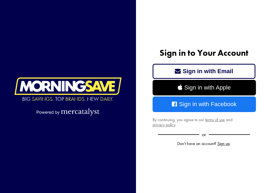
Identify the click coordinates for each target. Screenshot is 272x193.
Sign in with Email (204, 71)
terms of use (215, 120)
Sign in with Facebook (204, 104)
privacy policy (164, 125)
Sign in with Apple (204, 87)
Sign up (223, 143)
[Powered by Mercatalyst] (68, 112)
